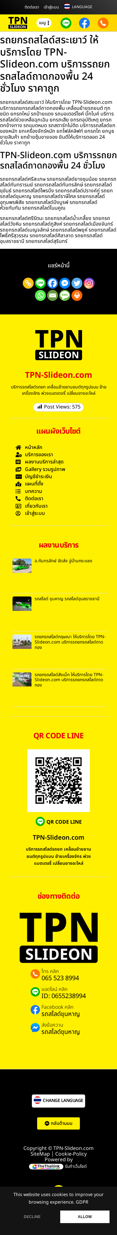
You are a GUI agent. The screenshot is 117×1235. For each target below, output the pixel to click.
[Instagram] (89, 283)
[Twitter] (76, 283)
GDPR (82, 1202)
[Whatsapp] (40, 295)
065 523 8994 (60, 978)
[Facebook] (52, 283)
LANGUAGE (82, 7)
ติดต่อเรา (32, 7)
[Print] (76, 295)
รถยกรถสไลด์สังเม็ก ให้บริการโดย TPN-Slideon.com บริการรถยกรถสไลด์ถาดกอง (69, 680)
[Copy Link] (28, 283)
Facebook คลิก (57, 1007)
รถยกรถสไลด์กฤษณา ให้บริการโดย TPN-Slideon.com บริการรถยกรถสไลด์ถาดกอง (70, 642)
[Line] (40, 283)
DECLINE (32, 1217)
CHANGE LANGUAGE (63, 1100)
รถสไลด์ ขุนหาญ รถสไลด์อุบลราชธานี (67, 599)
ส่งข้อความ (52, 1025)
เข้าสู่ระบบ (51, 7)
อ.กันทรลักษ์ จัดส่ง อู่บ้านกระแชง (63, 561)
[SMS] (64, 295)
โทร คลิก (50, 971)
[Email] (52, 295)
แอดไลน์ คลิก (54, 989)
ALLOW (85, 1217)
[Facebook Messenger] (64, 283)
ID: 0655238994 (63, 996)
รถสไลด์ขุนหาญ (60, 1014)
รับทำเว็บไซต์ (76, 1166)
